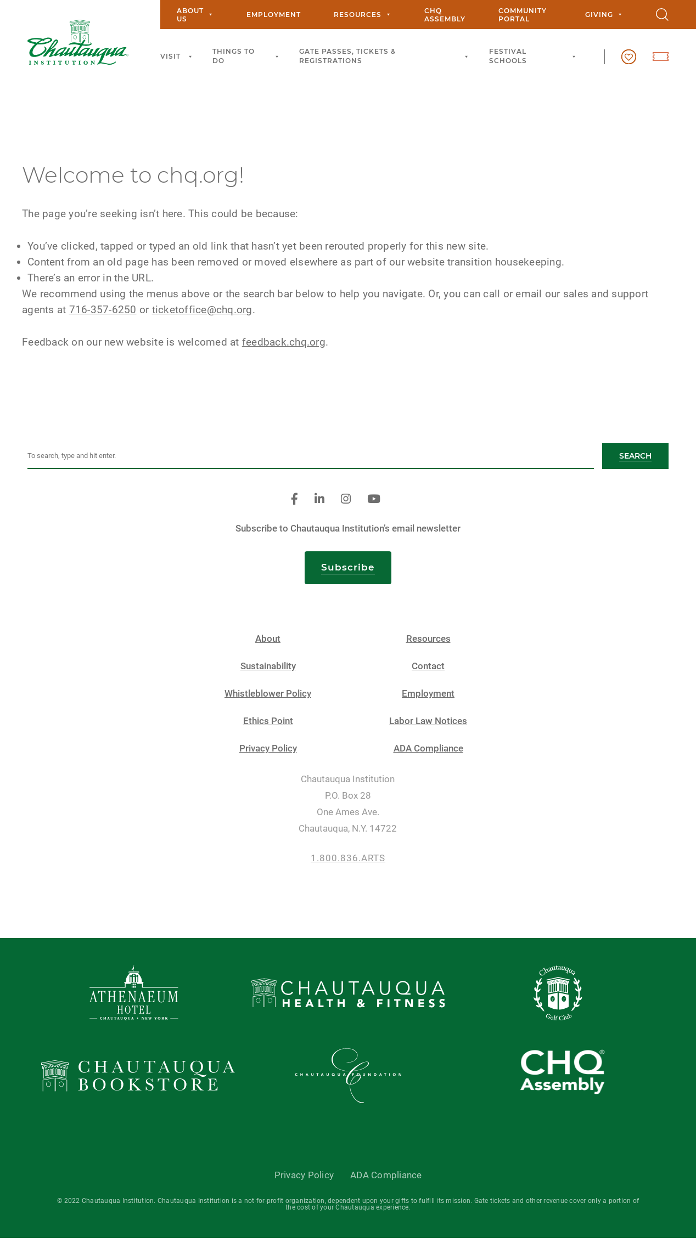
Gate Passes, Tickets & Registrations (386, 56)
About (267, 643)
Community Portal (522, 15)
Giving (604, 14)
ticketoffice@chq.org (208, 314)
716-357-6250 (108, 314)
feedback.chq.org (289, 346)
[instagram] (346, 504)
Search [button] (635, 460)
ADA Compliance (428, 753)
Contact (428, 670)
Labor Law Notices (428, 725)
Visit (178, 56)
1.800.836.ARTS (348, 862)
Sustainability (268, 670)
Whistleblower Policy (267, 698)
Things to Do (247, 56)
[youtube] (373, 504)
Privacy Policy (268, 753)
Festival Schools (534, 56)
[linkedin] (319, 504)
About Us (195, 15)
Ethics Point (268, 725)
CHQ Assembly (444, 15)
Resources (362, 14)
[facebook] (294, 504)
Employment (273, 14)
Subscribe (348, 571)
